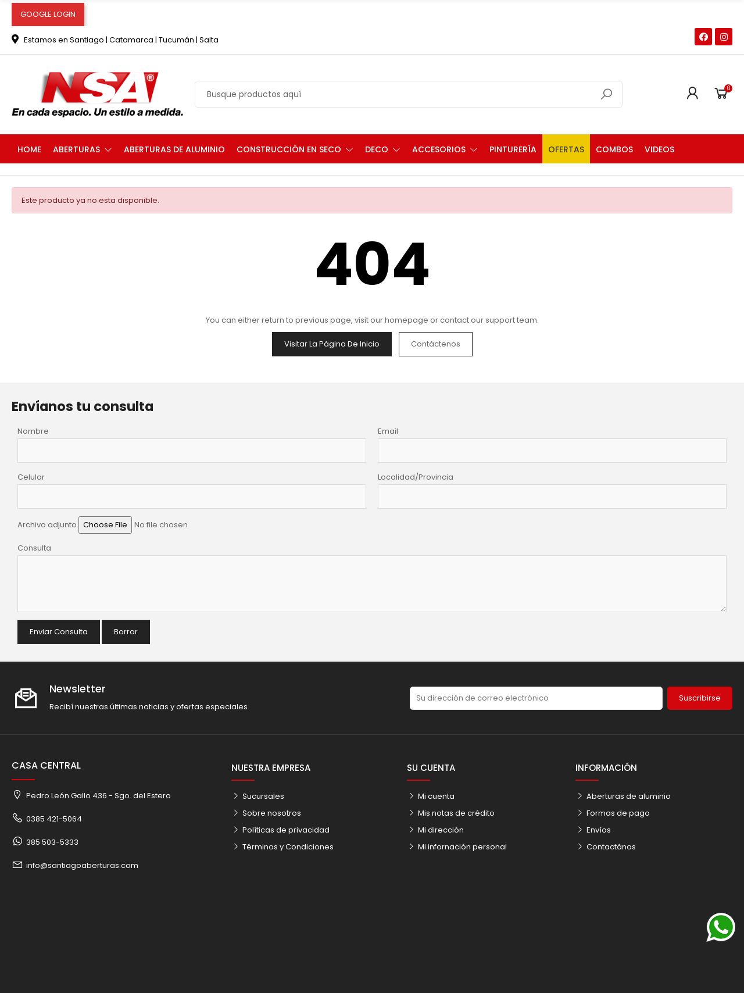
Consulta (34, 547)
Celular (31, 477)
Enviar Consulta (59, 631)
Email (388, 431)
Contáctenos (435, 343)
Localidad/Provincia (415, 477)
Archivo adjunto (47, 524)
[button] (82, 148)
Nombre (33, 431)
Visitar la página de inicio (332, 343)
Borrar (126, 631)
